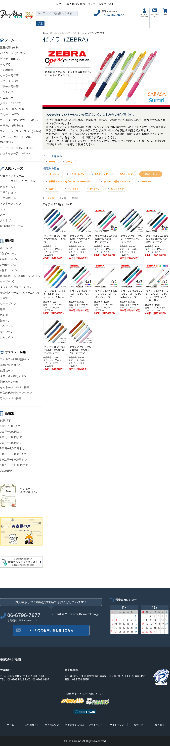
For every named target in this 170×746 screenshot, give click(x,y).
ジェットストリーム (12, 175)
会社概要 (159, 724)
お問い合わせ (155, 12)
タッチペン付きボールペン (16, 287)
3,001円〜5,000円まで (13, 459)
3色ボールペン (8, 264)
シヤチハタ (6, 92)
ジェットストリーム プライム (17, 181)
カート (165, 11)
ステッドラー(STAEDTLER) (16, 148)
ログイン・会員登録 (144, 12)
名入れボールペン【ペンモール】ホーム (63, 33)
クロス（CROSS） (11, 103)
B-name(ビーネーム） (13, 225)
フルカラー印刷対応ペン (14, 359)
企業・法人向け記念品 (13, 376)
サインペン (6, 331)
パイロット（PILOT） (13, 53)
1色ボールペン (8, 253)
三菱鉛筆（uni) (9, 47)
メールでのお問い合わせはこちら (51, 630)
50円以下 (5, 420)
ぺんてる (5, 64)
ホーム (10, 724)
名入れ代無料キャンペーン (16, 392)
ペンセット (6, 326)
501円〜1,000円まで (12, 448)
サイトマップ (117, 724)
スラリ (4, 214)
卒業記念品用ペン (10, 365)
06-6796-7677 (113, 15)
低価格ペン (6, 370)
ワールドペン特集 (10, 398)
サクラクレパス (9, 81)
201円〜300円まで (11, 437)
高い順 (62, 198)
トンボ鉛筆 (6, 69)
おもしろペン (8, 337)
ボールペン (6, 248)
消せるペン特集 (9, 381)
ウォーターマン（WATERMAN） (19, 120)
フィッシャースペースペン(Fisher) (20, 131)
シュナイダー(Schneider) (15, 153)
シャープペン (8, 303)
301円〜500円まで (11, 442)
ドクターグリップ (10, 203)
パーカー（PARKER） (13, 109)
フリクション (8, 192)
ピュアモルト (8, 186)
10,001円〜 (6, 470)
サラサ (4, 209)
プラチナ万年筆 (9, 86)
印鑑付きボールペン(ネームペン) (19, 292)
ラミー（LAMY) (9, 114)
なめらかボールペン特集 (14, 387)
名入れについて (53, 724)
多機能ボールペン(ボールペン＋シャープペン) (71, 181)
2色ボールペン (8, 259)
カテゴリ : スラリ (153, 252)
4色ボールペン (8, 270)
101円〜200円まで (11, 431)
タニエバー (6, 97)
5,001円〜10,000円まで (14, 465)
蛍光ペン (5, 320)
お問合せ (138, 724)
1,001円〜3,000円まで (13, 454)
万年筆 (4, 298)
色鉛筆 (4, 315)
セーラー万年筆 (9, 75)
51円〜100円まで (10, 426)
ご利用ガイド (32, 724)
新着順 (75, 198)
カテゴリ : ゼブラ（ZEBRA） (51, 253)
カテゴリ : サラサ (102, 252)
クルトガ (5, 220)
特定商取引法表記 (74, 724)
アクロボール (8, 197)
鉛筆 (2, 309)
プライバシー (96, 724)
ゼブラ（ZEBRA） (11, 58)
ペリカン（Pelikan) (11, 125)
